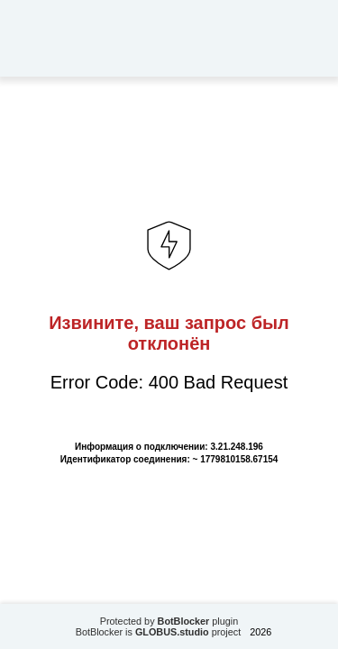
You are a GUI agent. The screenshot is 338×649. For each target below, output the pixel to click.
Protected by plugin (169, 621)
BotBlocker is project (159, 631)
